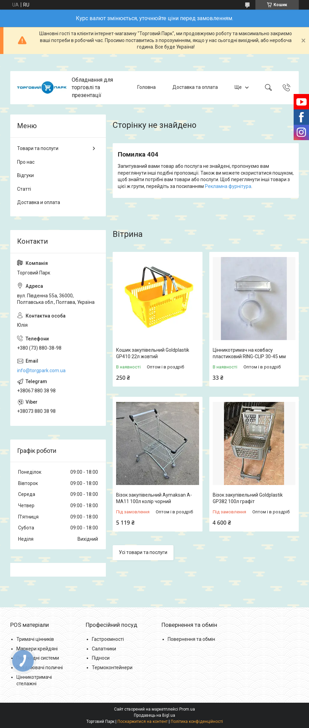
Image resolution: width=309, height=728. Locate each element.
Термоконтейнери (112, 667)
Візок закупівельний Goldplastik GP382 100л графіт (248, 498)
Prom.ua (187, 709)
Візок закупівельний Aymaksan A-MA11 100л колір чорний (154, 498)
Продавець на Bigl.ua (154, 715)
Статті (24, 189)
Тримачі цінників (35, 639)
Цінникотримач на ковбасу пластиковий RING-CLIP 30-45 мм (249, 353)
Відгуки (25, 175)
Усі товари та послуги (143, 552)
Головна (146, 87)
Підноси (101, 658)
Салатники (104, 648)
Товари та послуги (37, 148)
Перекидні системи (37, 658)
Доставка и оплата (38, 202)
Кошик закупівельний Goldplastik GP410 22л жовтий (152, 353)
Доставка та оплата (195, 87)
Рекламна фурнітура (228, 186)
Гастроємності (108, 639)
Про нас (25, 162)
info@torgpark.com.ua (41, 370)
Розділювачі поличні (39, 667)
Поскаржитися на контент (142, 721)
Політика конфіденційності (197, 721)
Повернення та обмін (191, 639)
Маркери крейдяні (37, 648)
